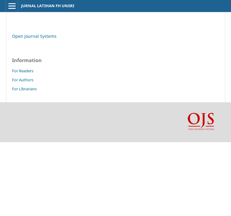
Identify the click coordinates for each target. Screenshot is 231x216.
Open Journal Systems (34, 36)
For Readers (22, 71)
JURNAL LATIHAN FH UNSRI (47, 5)
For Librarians (24, 89)
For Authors (22, 79)
